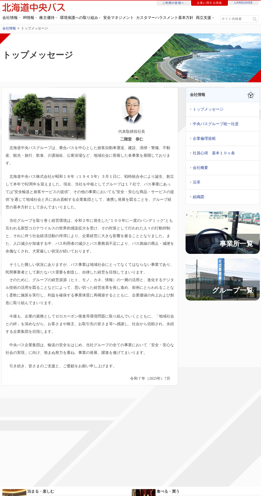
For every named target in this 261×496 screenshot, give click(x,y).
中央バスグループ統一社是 (216, 124)
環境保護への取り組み (79, 18)
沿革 (196, 182)
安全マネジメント (118, 18)
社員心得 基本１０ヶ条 (214, 153)
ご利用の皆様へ (173, 3)
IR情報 (28, 18)
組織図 (198, 197)
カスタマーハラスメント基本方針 (164, 18)
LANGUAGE (244, 2)
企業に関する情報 (209, 3)
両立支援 (203, 18)
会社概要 (200, 168)
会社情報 (10, 18)
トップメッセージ (208, 109)
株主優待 (47, 18)
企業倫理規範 (204, 139)
